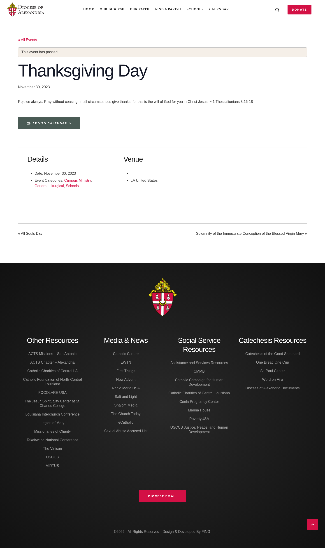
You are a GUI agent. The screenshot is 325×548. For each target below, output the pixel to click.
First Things (125, 371)
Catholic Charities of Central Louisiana (199, 393)
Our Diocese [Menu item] (112, 9)
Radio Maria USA (126, 388)
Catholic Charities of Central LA (52, 371)
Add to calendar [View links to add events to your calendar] (49, 123)
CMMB (199, 371)
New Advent (125, 379)
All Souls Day (30, 234)
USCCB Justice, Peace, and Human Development (199, 429)
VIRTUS (52, 466)
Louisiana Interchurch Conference (52, 414)
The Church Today (125, 414)
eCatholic (125, 422)
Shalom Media (125, 405)
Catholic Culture (126, 354)
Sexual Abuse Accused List (125, 431)
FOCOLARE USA (52, 393)
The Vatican (52, 448)
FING (206, 532)
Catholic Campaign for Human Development (199, 382)
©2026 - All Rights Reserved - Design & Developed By (158, 532)
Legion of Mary (53, 423)
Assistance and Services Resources (199, 363)
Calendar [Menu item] (219, 9)
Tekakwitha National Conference (52, 440)
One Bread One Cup (272, 362)
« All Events (27, 40)
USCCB (52, 457)
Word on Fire (272, 379)
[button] (299, 9)
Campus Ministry (77, 180)
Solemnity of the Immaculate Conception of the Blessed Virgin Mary (251, 234)
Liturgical (56, 186)
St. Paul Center (272, 371)
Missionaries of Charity (52, 431)
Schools (72, 186)
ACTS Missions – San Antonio (52, 354)
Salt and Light (126, 397)
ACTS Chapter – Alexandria (52, 362)
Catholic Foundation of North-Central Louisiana (52, 382)
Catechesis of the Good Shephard (272, 354)
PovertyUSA (199, 419)
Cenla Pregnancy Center (199, 402)
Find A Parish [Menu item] (168, 9)
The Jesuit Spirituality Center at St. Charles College (52, 403)
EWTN (126, 362)
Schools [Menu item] (195, 9)
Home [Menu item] (88, 9)
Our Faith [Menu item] (140, 9)
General (41, 186)
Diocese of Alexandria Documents (272, 388)
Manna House (199, 410)
